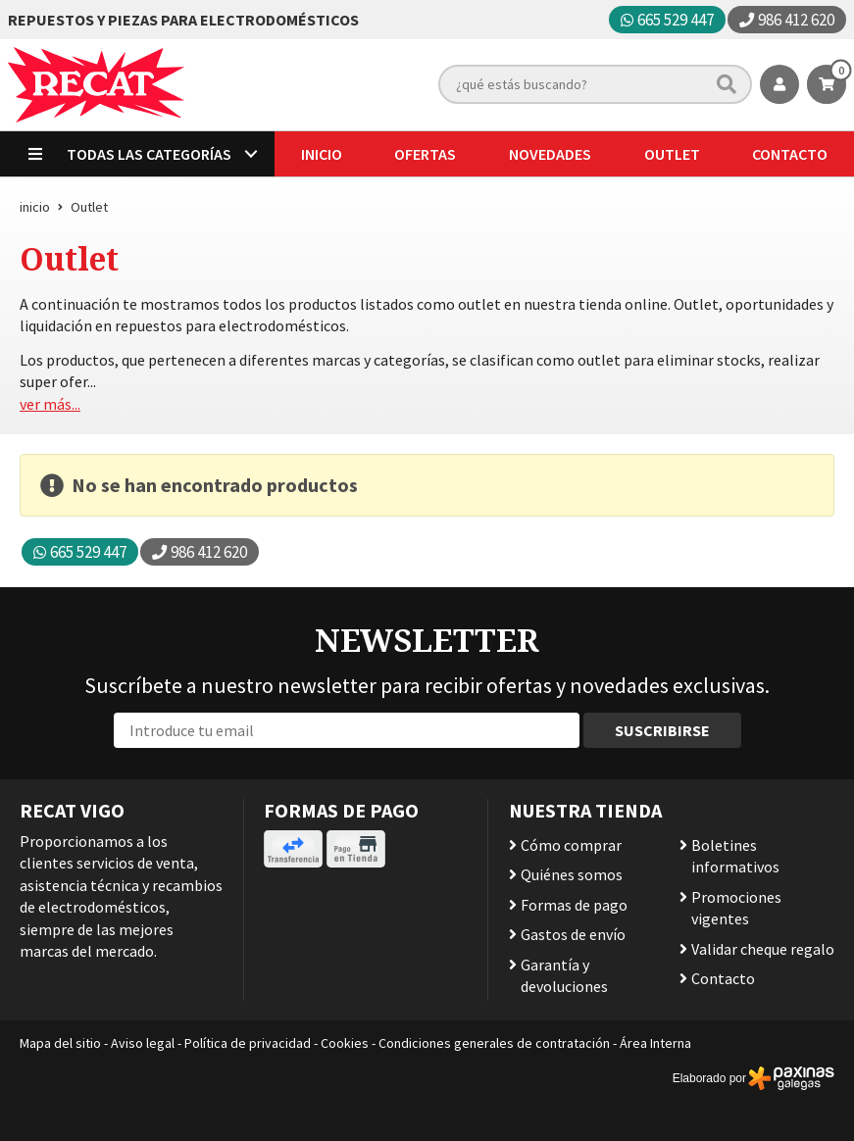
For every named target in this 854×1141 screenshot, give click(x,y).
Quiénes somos (572, 874)
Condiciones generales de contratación (494, 1043)
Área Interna (655, 1043)
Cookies (345, 1043)
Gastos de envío (573, 934)
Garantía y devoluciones (564, 975)
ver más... (50, 404)
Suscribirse (662, 730)
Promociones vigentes (736, 907)
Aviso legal (143, 1043)
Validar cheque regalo (762, 949)
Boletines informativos (735, 855)
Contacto (723, 978)
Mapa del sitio (60, 1043)
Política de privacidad (247, 1043)
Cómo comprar (571, 845)
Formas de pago (574, 905)
